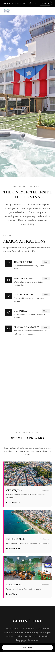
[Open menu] (49, 11)
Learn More (13, 503)
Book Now (28, 648)
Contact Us (45, 3)
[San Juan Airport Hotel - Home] (17, 11)
